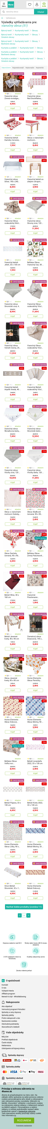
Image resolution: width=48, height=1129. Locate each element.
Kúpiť (12, 108)
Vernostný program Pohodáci (13, 1009)
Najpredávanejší (18, 68)
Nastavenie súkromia (27, 1111)
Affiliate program (8, 994)
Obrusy (35, 30)
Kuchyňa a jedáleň (9, 48)
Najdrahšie (40, 68)
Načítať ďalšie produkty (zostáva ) (24, 907)
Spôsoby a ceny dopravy (11, 1012)
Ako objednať (7, 1006)
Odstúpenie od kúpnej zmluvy (13, 1048)
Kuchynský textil (22, 30)
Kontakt (5, 985)
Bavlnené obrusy (8, 44)
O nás (4, 988)
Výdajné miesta (8, 991)
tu (15, 1115)
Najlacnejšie (30, 68)
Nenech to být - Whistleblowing (14, 997)
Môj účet (5, 1037)
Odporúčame (6, 68)
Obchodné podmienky (10, 1024)
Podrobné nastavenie (24, 1125)
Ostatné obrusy (7, 37)
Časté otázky (7, 1043)
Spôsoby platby (8, 1015)
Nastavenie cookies (9, 1021)
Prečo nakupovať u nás (11, 1018)
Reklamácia (6, 1045)
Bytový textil (6, 30)
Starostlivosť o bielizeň (10, 1027)
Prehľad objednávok (10, 1040)
